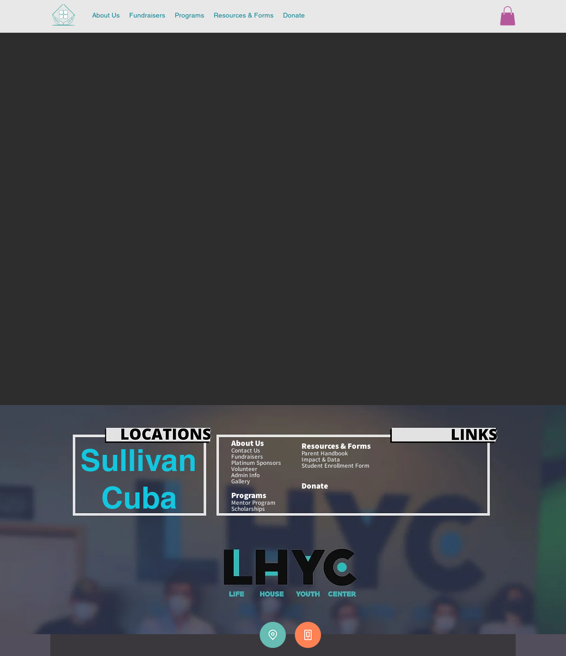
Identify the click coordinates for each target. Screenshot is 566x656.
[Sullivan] (138, 459)
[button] (508, 16)
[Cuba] (138, 497)
